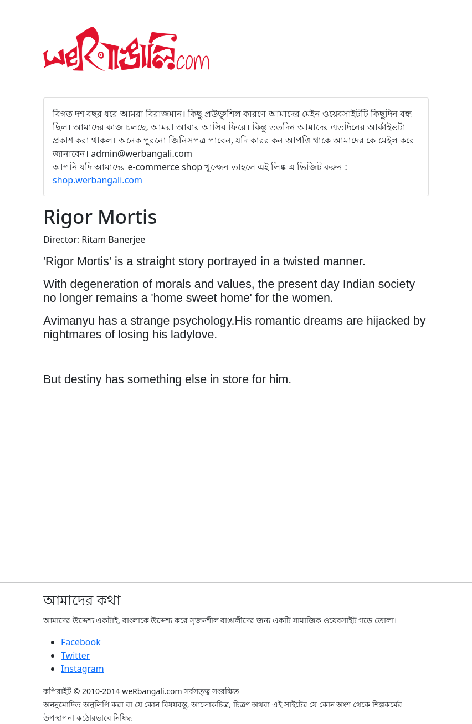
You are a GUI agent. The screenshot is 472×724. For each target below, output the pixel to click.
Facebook (81, 642)
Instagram (82, 669)
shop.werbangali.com (97, 180)
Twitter (75, 655)
